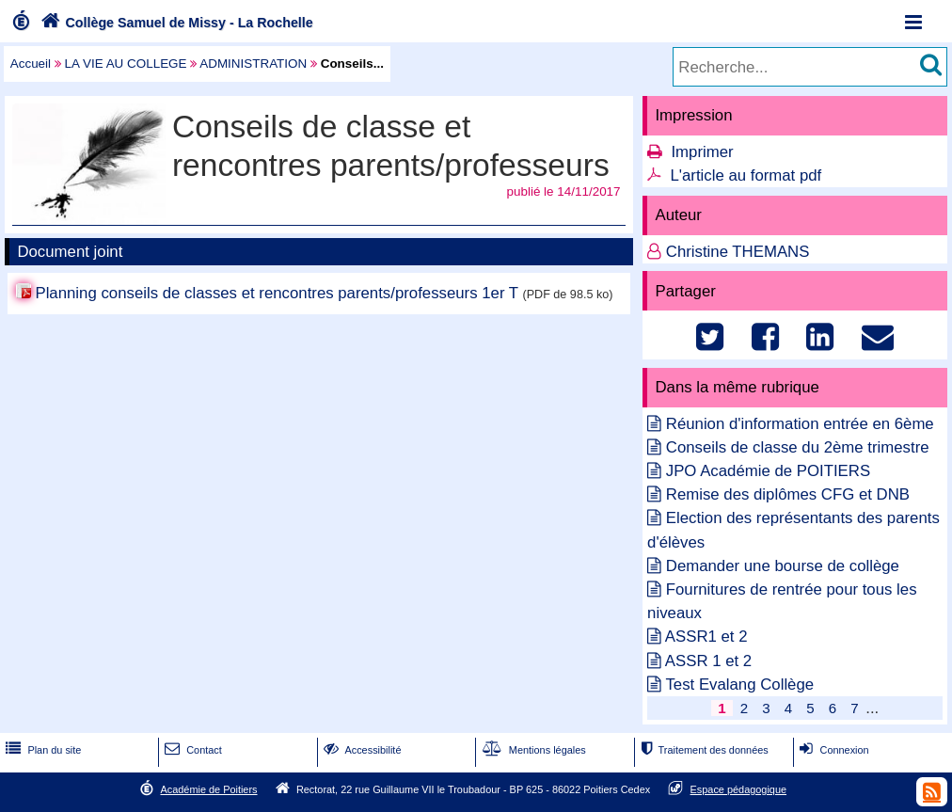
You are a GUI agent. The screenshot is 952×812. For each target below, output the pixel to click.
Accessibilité (361, 750)
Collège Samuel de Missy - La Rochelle (175, 22)
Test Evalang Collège (739, 684)
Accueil (30, 63)
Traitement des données (702, 750)
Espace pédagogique (738, 789)
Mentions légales (532, 750)
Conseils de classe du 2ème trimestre (797, 447)
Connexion (832, 750)
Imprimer (702, 152)
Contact (191, 750)
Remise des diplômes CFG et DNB (788, 494)
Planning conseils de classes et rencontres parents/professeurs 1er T (276, 293)
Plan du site (41, 750)
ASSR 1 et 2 (708, 661)
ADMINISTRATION (253, 63)
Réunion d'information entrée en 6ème (800, 424)
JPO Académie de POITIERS (768, 471)
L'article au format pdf (745, 175)
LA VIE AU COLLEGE (126, 63)
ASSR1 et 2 (706, 636)
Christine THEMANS (738, 252)
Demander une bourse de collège (782, 566)
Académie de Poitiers (208, 789)
